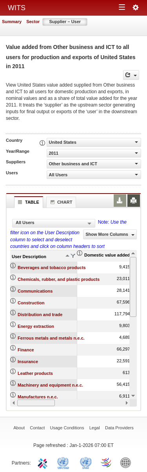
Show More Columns (109, 234)
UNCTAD (65, 462)
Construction (31, 302)
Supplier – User (65, 21)
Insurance (28, 361)
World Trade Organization (106, 462)
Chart (60, 202)
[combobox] (53, 223)
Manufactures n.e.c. (38, 396)
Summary (12, 21)
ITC (44, 462)
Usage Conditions (67, 427)
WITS (16, 8)
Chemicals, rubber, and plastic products (59, 279)
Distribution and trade (40, 314)
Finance (26, 349)
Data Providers (119, 427)
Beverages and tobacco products (52, 267)
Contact (37, 427)
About (19, 427)
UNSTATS (86, 462)
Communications (35, 291)
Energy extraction (36, 326)
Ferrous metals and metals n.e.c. (51, 338)
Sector (33, 21)
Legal (94, 427)
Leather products (35, 373)
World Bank (127, 462)
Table (27, 202)
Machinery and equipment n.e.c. (50, 385)
